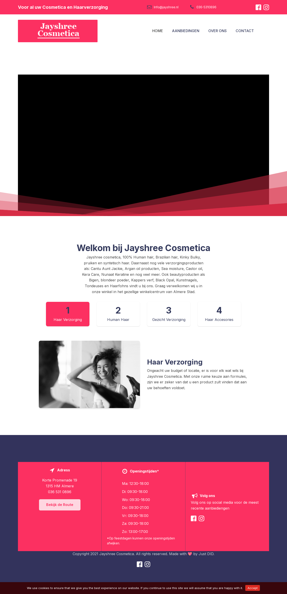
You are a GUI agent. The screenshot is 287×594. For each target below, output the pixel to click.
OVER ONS (217, 31)
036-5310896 (206, 7)
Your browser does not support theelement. (143, 145)
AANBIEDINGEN (185, 31)
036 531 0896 (59, 492)
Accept (253, 588)
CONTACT (245, 31)
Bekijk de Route (59, 504)
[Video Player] (143, 145)
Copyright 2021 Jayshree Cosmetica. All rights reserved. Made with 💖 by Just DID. (143, 554)
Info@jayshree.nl (166, 7)
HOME (157, 31)
